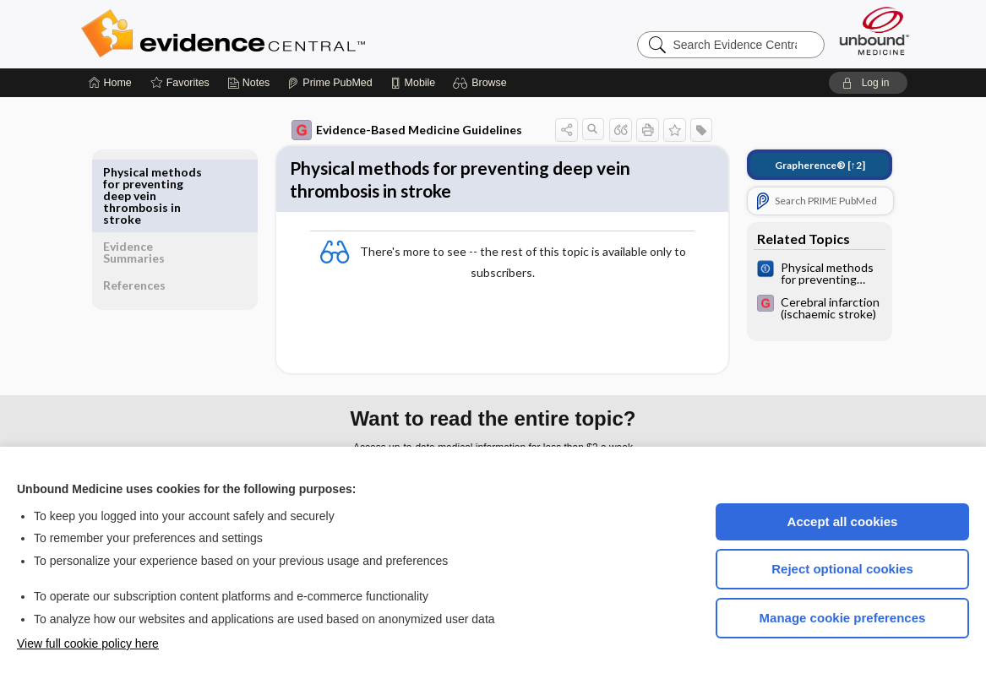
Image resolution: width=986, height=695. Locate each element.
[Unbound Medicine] (874, 30)
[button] (482, 82)
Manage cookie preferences (843, 618)
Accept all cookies (842, 521)
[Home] (110, 82)
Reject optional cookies (842, 569)
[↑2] (808, 165)
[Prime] (329, 82)
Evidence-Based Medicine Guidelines (395, 130)
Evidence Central (290, 33)
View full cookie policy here (88, 643)
